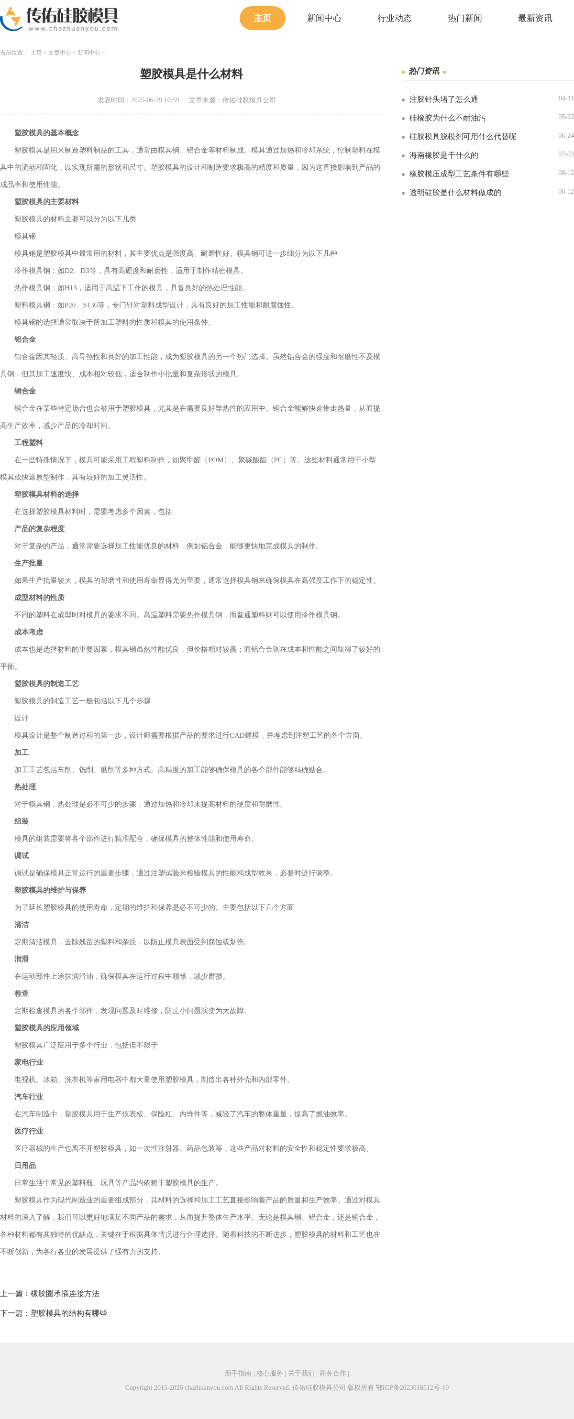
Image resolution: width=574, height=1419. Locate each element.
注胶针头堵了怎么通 (443, 99)
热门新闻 (465, 18)
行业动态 (394, 18)
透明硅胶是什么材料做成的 (455, 192)
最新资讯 (535, 18)
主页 (262, 18)
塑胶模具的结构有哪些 (69, 1313)
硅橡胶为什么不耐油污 (447, 118)
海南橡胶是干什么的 (443, 155)
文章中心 (59, 52)
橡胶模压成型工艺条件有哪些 (459, 174)
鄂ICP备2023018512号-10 (412, 1387)
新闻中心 (324, 18)
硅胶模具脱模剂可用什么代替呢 (463, 136)
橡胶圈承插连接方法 (65, 1293)
